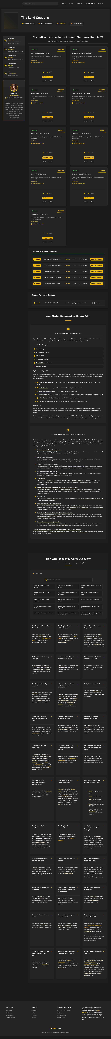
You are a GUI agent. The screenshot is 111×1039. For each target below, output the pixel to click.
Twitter (33, 1015)
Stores (71, 3)
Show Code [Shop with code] (47, 77)
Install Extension (77, 23)
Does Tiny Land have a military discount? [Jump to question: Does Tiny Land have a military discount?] (65, 589)
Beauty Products (61, 1015)
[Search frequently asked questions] (68, 582)
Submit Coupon (90, 3)
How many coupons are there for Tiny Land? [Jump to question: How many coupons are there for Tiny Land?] (90, 609)
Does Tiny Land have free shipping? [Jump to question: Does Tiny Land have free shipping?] (90, 602)
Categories (79, 3)
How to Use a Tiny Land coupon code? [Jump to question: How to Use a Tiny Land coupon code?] (43, 616)
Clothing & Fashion (61, 1018)
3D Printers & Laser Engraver (64, 1013)
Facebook (34, 1013)
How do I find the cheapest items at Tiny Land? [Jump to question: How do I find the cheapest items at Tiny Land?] (43, 609)
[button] (42, 630)
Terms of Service (10, 1020)
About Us (100, 3)
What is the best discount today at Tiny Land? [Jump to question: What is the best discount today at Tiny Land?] (91, 589)
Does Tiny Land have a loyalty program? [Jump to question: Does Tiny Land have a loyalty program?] (41, 603)
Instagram (34, 1018)
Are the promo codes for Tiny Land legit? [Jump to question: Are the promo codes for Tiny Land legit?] (42, 596)
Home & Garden (61, 1020)
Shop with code (96, 260)
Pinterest (34, 1020)
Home (64, 3)
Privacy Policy (9, 1018)
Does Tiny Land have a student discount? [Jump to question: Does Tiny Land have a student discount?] (41, 589)
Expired (96, 305)
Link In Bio (9, 1013)
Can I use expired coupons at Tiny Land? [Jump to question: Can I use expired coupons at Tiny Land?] (89, 596)
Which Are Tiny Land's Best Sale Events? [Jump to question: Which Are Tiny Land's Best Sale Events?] (66, 603)
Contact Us (9, 1015)
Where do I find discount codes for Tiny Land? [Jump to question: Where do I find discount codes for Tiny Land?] (66, 609)
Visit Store (62, 23)
